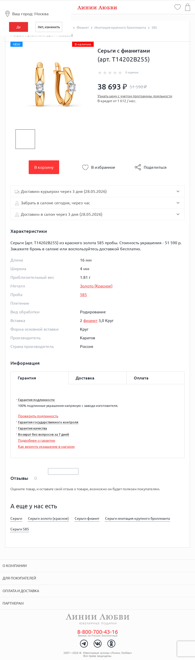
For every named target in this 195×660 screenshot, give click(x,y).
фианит (90, 320)
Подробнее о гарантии (36, 440)
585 (83, 294)
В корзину (44, 167)
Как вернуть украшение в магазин (46, 446)
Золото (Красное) (96, 286)
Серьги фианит (87, 518)
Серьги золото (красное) (48, 518)
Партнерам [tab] (13, 603)
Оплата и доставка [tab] (21, 591)
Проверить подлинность (38, 416)
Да (19, 27)
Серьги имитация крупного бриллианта (137, 518)
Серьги (16, 518)
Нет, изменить (49, 27)
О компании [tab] (15, 566)
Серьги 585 (19, 529)
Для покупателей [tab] (19, 578)
